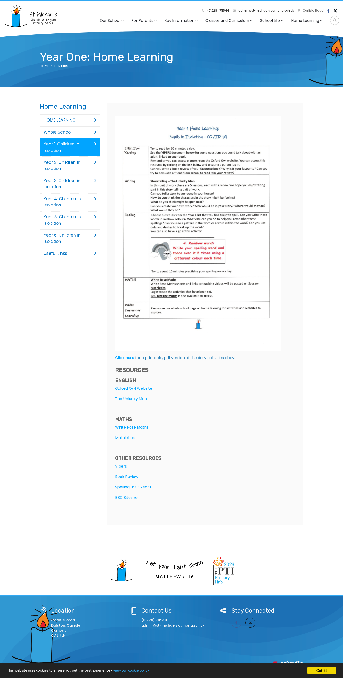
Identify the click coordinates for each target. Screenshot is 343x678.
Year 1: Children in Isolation (70, 147)
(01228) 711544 (215, 10)
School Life (271, 20)
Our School (112, 20)
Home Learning (307, 20)
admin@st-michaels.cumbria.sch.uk (263, 10)
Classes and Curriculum (229, 20)
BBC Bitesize (126, 497)
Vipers (121, 466)
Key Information (181, 20)
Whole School (70, 132)
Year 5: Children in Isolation (70, 220)
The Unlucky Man (131, 399)
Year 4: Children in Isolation (70, 202)
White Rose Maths (131, 427)
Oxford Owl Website (133, 388)
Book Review (126, 476)
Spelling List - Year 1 (133, 487)
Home (44, 66)
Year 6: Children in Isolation (70, 238)
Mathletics (125, 437)
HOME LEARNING (70, 120)
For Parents (144, 20)
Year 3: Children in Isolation (70, 184)
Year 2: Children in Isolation (70, 165)
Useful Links (70, 253)
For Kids (61, 66)
